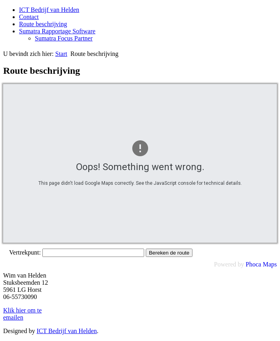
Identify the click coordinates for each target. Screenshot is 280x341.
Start (61, 53)
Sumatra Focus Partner (64, 38)
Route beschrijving (43, 24)
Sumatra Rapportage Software (57, 31)
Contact (29, 16)
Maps (270, 264)
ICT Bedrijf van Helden (49, 9)
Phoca (253, 264)
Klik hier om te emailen (22, 314)
